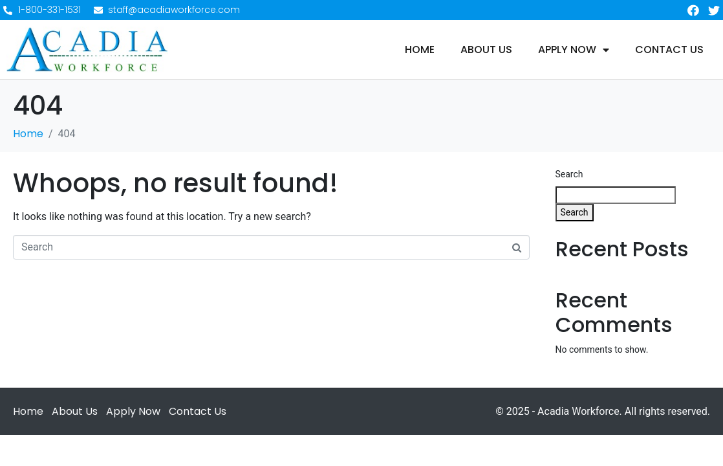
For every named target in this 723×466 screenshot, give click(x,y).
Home (420, 49)
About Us (486, 49)
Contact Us (669, 49)
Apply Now (573, 49)
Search (569, 174)
